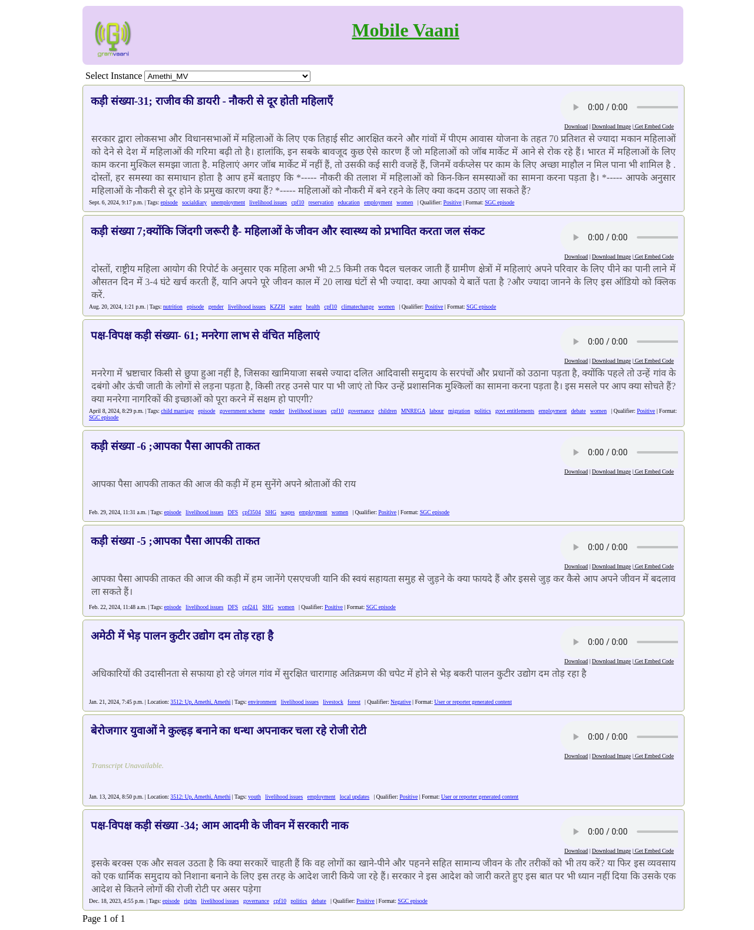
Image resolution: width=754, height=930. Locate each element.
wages (287, 512)
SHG (270, 512)
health (313, 306)
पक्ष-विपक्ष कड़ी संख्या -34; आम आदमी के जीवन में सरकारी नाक (219, 825)
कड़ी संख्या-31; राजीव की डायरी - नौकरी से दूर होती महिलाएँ (212, 101)
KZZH (277, 306)
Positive (453, 202)
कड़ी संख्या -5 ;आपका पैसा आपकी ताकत (175, 541)
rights (190, 901)
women (404, 202)
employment (378, 202)
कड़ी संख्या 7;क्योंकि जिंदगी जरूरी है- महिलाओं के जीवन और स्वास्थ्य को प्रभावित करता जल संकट (287, 231)
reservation (321, 202)
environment (262, 702)
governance (361, 411)
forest (354, 702)
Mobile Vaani (405, 30)
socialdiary (194, 202)
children (387, 411)
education (348, 202)
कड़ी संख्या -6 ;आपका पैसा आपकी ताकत (175, 446)
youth (254, 796)
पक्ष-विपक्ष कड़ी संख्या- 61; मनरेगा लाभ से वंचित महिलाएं (205, 335)
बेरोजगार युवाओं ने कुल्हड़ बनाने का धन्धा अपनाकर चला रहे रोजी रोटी (228, 730)
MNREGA (413, 411)
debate (578, 411)
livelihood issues (268, 202)
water (295, 306)
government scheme (242, 411)
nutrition (173, 306)
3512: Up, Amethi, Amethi (200, 702)
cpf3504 (251, 512)
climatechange (357, 306)
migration (459, 411)
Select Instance (113, 76)
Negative (401, 702)
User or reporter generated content (473, 702)
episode (169, 202)
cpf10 (298, 202)
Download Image (611, 126)
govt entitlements (514, 411)
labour (436, 411)
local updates (354, 796)
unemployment (228, 202)
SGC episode (499, 202)
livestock (333, 702)
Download (576, 126)
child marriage (177, 411)
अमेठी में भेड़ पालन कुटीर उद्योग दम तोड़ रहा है (182, 636)
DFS (233, 512)
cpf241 (250, 607)
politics (482, 411)
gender (216, 306)
